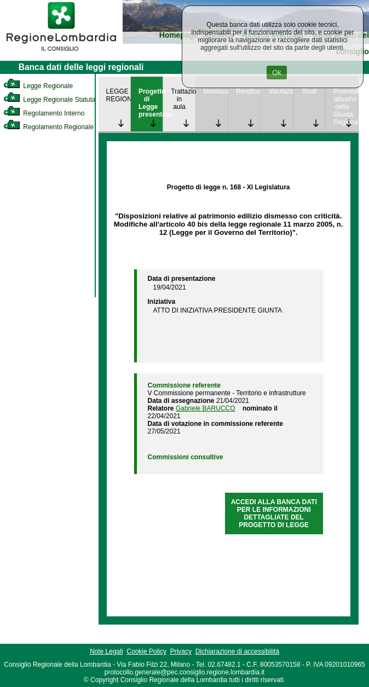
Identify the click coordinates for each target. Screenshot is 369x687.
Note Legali (106, 651)
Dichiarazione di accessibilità (237, 651)
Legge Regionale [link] (38, 86)
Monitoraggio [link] (216, 91)
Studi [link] (309, 91)
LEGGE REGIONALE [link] (118, 95)
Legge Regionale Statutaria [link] (53, 99)
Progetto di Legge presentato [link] (151, 103)
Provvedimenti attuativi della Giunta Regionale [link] (345, 107)
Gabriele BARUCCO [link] (205, 408)
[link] (61, 52)
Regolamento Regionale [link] (48, 127)
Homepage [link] (178, 35)
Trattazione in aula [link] (183, 99)
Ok (276, 72)
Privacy (181, 651)
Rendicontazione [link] (248, 91)
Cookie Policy (146, 651)
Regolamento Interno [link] (43, 113)
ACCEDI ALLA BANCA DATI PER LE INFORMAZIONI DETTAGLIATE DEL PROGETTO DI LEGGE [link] (274, 513)
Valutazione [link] (280, 91)
